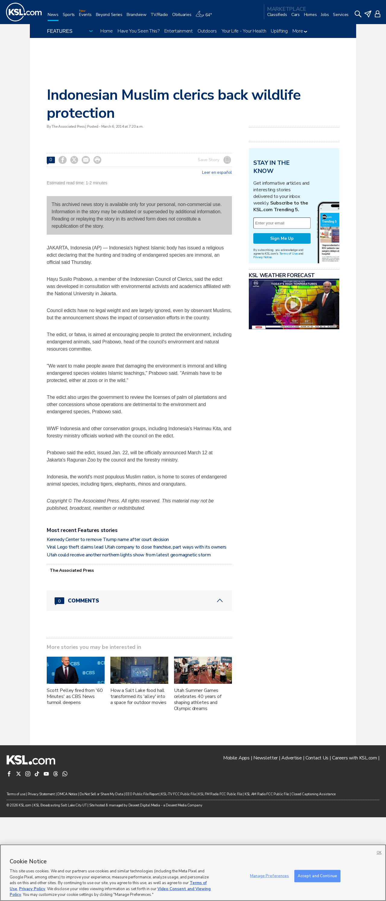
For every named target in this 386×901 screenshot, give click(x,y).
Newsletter (265, 841)
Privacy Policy (32, 889)
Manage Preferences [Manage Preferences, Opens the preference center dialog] (269, 875)
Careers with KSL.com (354, 841)
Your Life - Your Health (244, 31)
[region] (193, 872)
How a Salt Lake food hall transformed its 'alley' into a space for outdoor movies (138, 780)
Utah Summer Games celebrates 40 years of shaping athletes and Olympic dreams (197, 783)
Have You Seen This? (139, 31)
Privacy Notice (262, 332)
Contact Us (316, 841)
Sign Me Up (282, 314)
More (300, 31)
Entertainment (178, 31)
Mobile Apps (236, 841)
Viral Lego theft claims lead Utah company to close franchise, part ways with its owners (136, 630)
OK (379, 852)
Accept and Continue (317, 875)
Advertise (291, 841)
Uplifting (279, 31)
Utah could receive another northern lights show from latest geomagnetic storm (128, 638)
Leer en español (217, 173)
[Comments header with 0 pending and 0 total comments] (139, 684)
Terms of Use (288, 329)
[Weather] (205, 17)
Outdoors (207, 31)
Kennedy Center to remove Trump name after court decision (108, 623)
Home (106, 31)
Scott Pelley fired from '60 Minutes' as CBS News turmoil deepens (75, 780)
